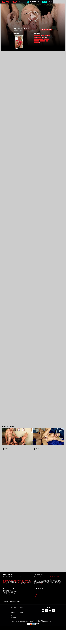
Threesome (42, 35)
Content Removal (33, 622)
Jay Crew (27, 580)
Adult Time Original (37, 42)
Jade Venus (19, 580)
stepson (19, 581)
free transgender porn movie (54, 583)
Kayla (16, 48)
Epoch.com (16, 621)
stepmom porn (22, 581)
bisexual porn (20, 582)
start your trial (46, 29)
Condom (46, 37)
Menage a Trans (49, 576)
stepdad (15, 581)
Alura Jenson (5, 581)
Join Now (44, 1)
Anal (45, 35)
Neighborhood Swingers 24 (56, 576)
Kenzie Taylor (14, 580)
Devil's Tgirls (6, 448)
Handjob (40, 37)
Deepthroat (35, 37)
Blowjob (48, 35)
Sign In (50, 1)
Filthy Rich (10, 580)
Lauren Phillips (5, 580)
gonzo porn (26, 582)
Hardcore (38, 35)
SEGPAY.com (43, 621)
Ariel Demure (23, 580)
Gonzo (43, 37)
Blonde (35, 35)
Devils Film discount (42, 583)
